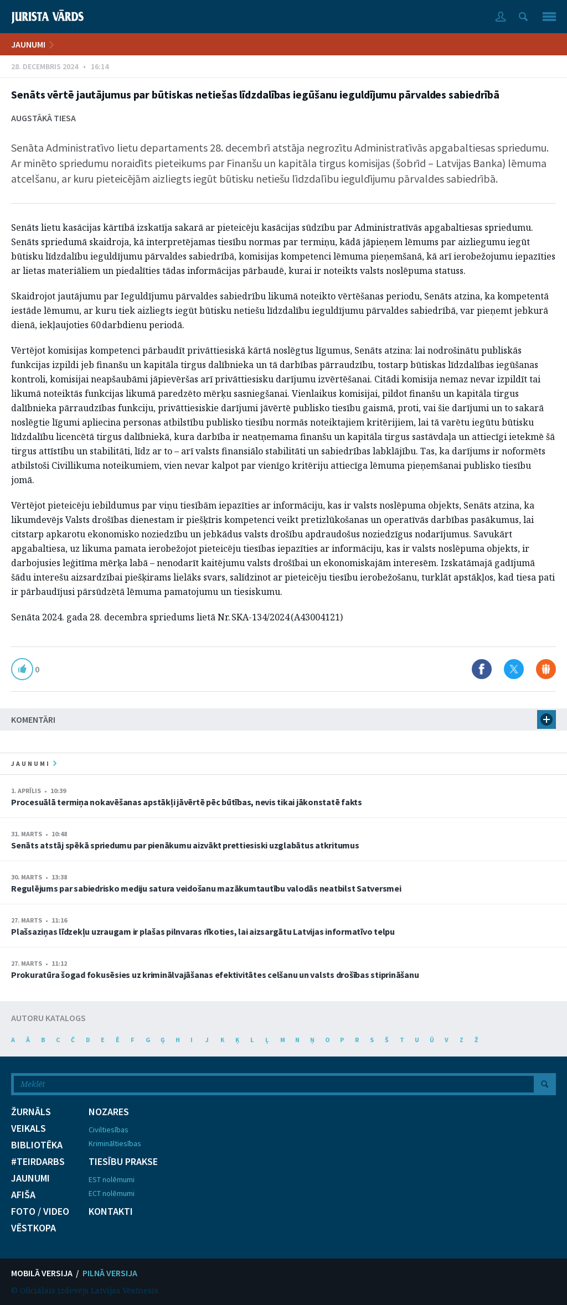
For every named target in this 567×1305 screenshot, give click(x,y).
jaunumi (33, 763)
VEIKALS (28, 1128)
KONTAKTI (111, 1211)
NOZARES (109, 1111)
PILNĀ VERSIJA (110, 1272)
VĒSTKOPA (33, 1228)
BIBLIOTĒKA (37, 1145)
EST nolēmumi (112, 1179)
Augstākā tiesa (43, 117)
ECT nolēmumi (112, 1193)
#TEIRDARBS (38, 1161)
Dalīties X (514, 669)
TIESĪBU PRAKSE (123, 1161)
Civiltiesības (108, 1130)
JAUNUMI (28, 44)
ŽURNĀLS (31, 1111)
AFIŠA (23, 1194)
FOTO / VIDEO (40, 1211)
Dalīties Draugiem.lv (546, 669)
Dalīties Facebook (482, 669)
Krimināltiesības (115, 1143)
